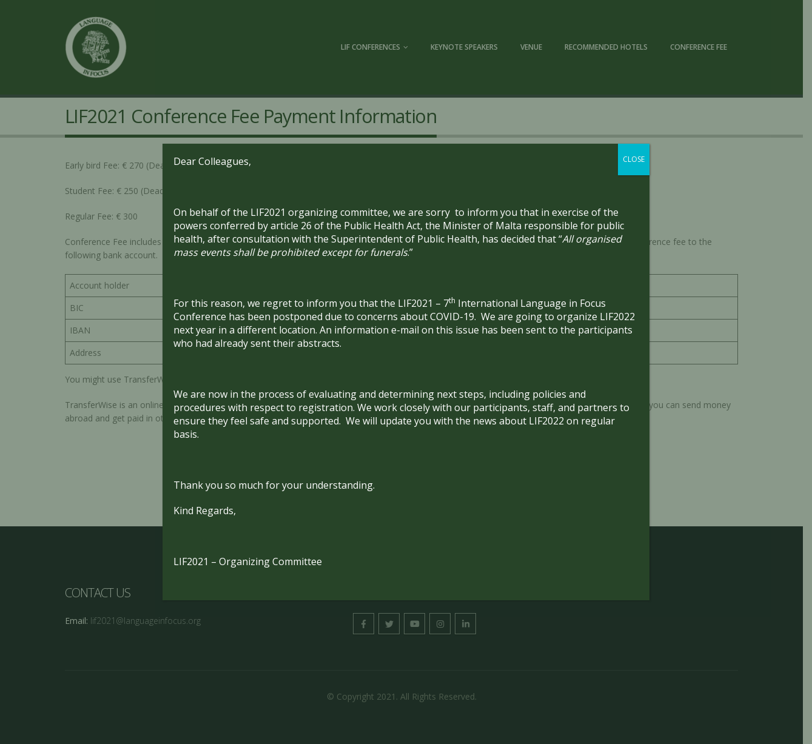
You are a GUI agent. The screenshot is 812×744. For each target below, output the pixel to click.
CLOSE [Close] (634, 159)
